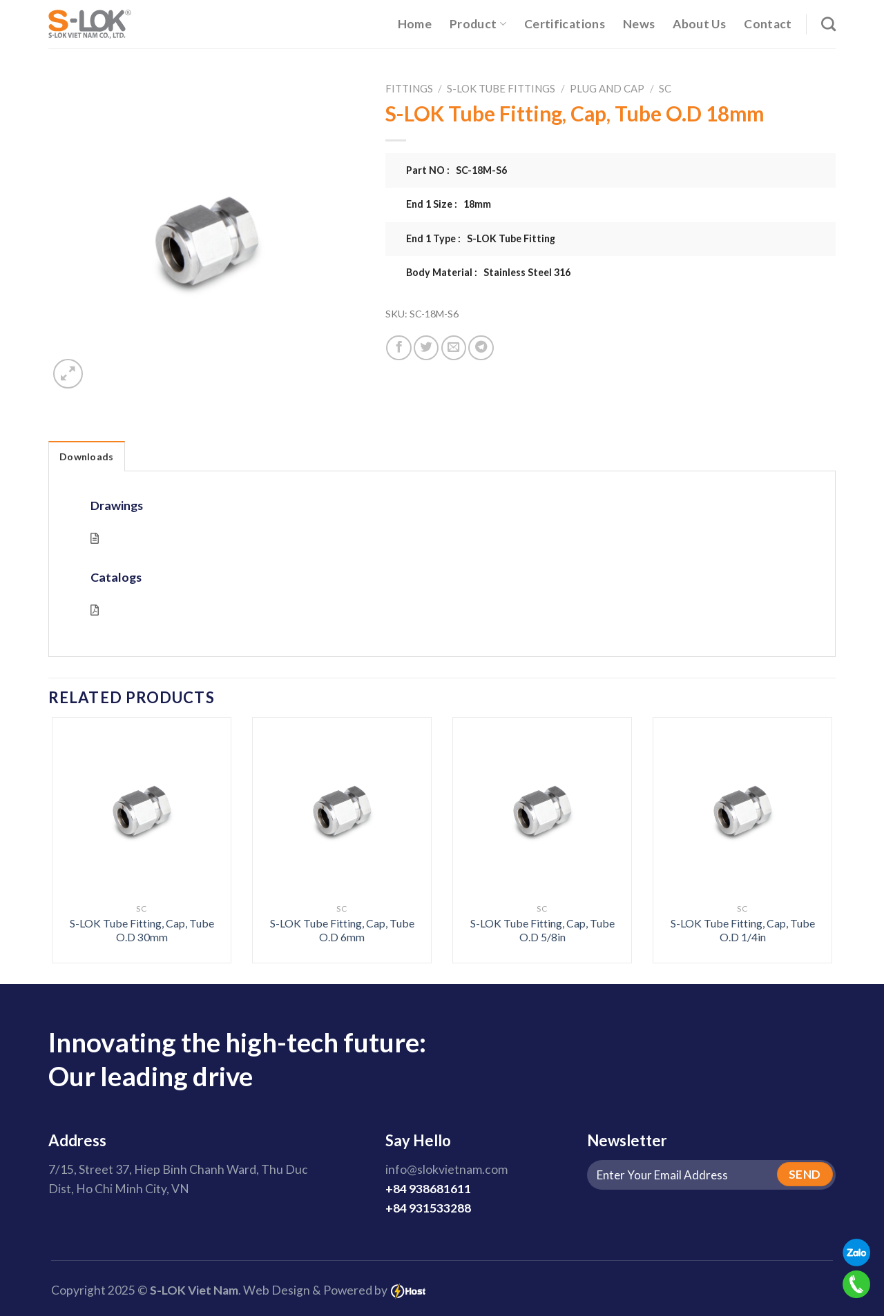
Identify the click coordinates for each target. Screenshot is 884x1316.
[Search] (828, 23)
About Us (699, 24)
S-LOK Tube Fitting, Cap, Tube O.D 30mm (142, 930)
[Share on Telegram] (480, 347)
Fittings (409, 88)
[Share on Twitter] (426, 347)
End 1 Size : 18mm (448, 204)
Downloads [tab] (86, 456)
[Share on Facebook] (398, 347)
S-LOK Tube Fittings (501, 88)
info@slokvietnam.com (446, 1169)
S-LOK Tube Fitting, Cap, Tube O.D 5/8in (542, 930)
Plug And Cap (607, 88)
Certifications (564, 24)
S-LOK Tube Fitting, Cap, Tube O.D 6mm (342, 930)
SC (665, 88)
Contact (767, 24)
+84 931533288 (428, 1208)
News (639, 24)
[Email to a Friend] (453, 347)
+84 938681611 (428, 1188)
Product (478, 24)
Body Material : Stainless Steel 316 (488, 272)
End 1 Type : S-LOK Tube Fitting (480, 238)
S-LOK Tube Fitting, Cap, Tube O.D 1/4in (743, 930)
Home (415, 24)
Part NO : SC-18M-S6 (456, 170)
